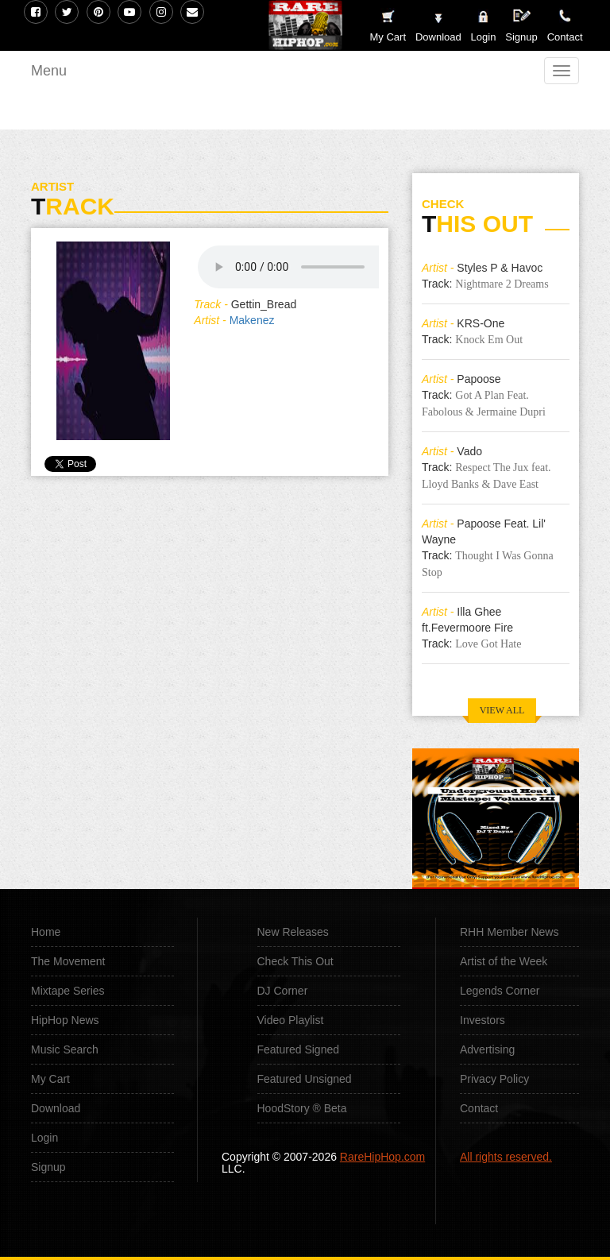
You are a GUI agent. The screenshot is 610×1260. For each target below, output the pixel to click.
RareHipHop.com (382, 1156)
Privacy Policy (494, 1079)
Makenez (252, 320)
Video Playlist (290, 1020)
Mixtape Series (68, 990)
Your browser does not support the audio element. (317, 266)
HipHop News (65, 1020)
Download (55, 1108)
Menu (49, 71)
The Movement (68, 961)
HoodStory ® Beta (302, 1108)
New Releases (293, 932)
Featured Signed (298, 1049)
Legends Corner (499, 990)
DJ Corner (282, 990)
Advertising (487, 1049)
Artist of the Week (503, 961)
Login (483, 37)
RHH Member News (509, 932)
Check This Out (295, 961)
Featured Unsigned (304, 1079)
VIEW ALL (502, 710)
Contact (479, 1108)
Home (45, 932)
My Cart (50, 1079)
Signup (521, 26)
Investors (482, 1020)
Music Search (64, 1049)
